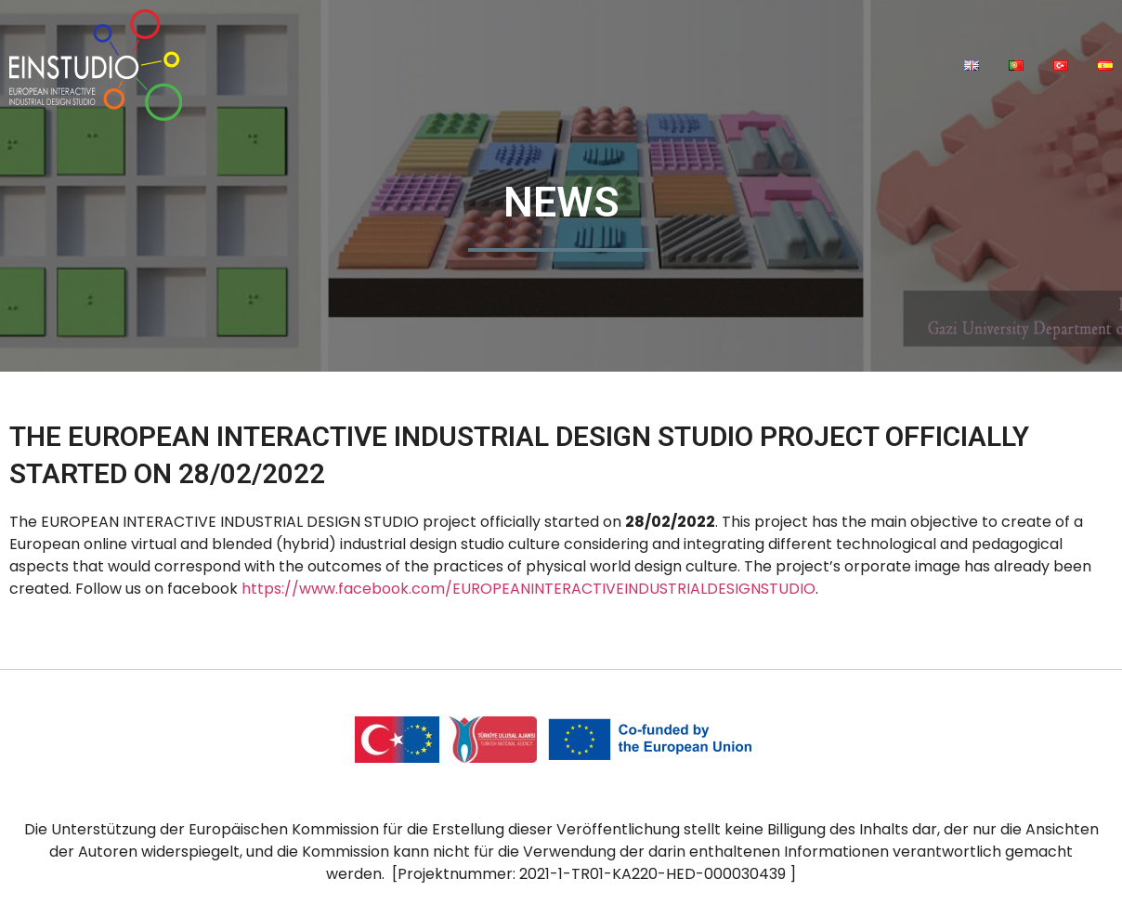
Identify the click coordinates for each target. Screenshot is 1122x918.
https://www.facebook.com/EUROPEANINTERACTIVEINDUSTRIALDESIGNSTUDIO (528, 588)
